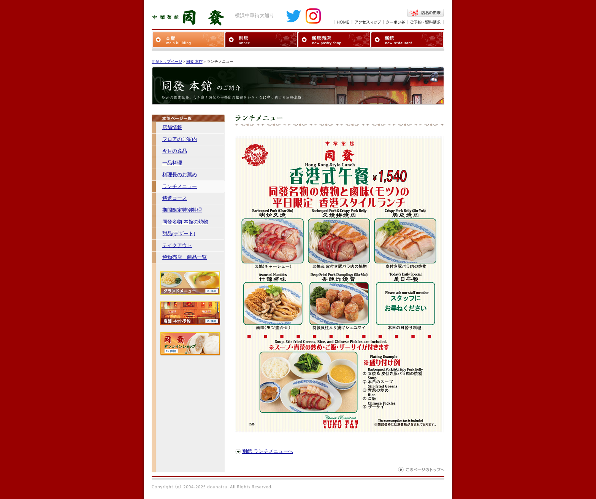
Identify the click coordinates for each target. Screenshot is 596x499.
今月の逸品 (174, 151)
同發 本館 (194, 61)
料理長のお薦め (179, 174)
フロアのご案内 (179, 139)
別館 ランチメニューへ (267, 451)
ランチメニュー (179, 186)
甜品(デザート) (178, 233)
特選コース (174, 198)
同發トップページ (167, 61)
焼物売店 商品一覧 (184, 257)
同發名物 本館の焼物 (185, 222)
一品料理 (172, 163)
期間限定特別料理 (182, 210)
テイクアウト (177, 245)
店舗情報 (172, 127)
